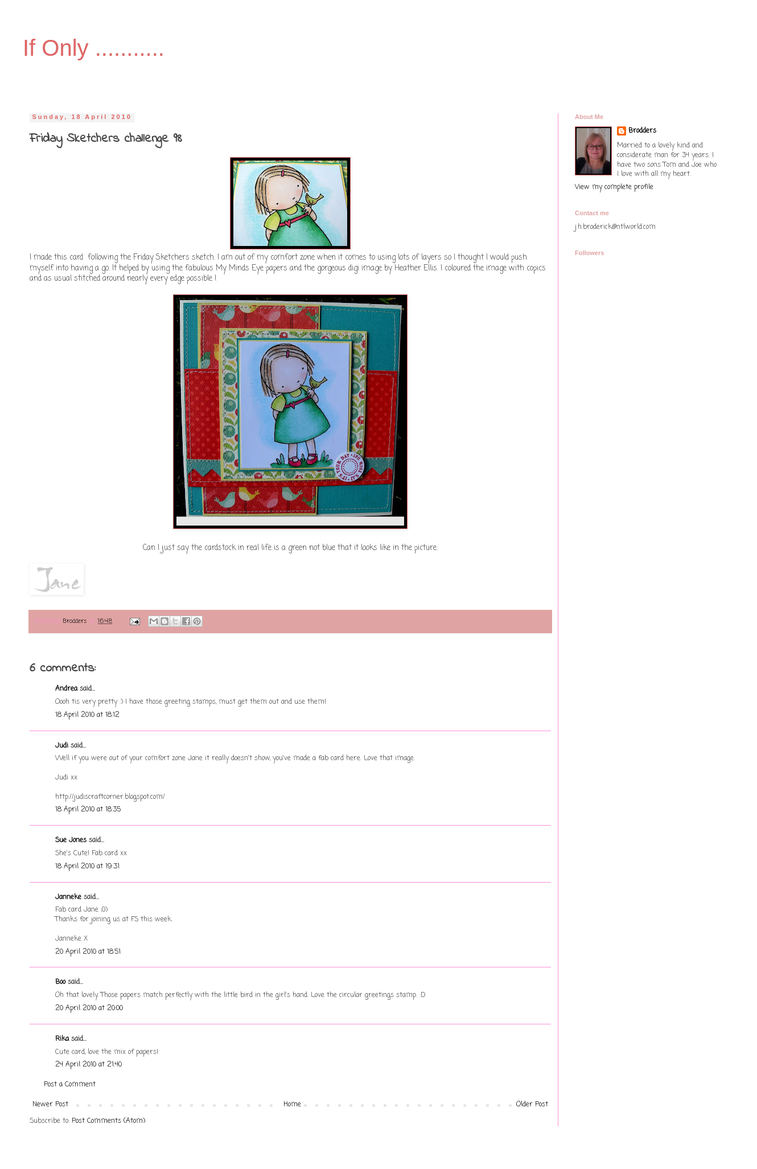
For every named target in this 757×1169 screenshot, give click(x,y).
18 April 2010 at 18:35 (88, 810)
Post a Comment (70, 1085)
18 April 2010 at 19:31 (87, 867)
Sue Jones (71, 840)
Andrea (66, 689)
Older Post (532, 1105)
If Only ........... (93, 47)
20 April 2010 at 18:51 (88, 952)
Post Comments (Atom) (108, 1121)
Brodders (642, 131)
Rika (62, 1039)
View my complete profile (614, 187)
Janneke (68, 897)
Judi (61, 746)
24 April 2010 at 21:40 (88, 1065)
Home (292, 1105)
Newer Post (50, 1105)
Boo (60, 982)
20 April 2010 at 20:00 (89, 1008)
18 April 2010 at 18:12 (87, 715)
